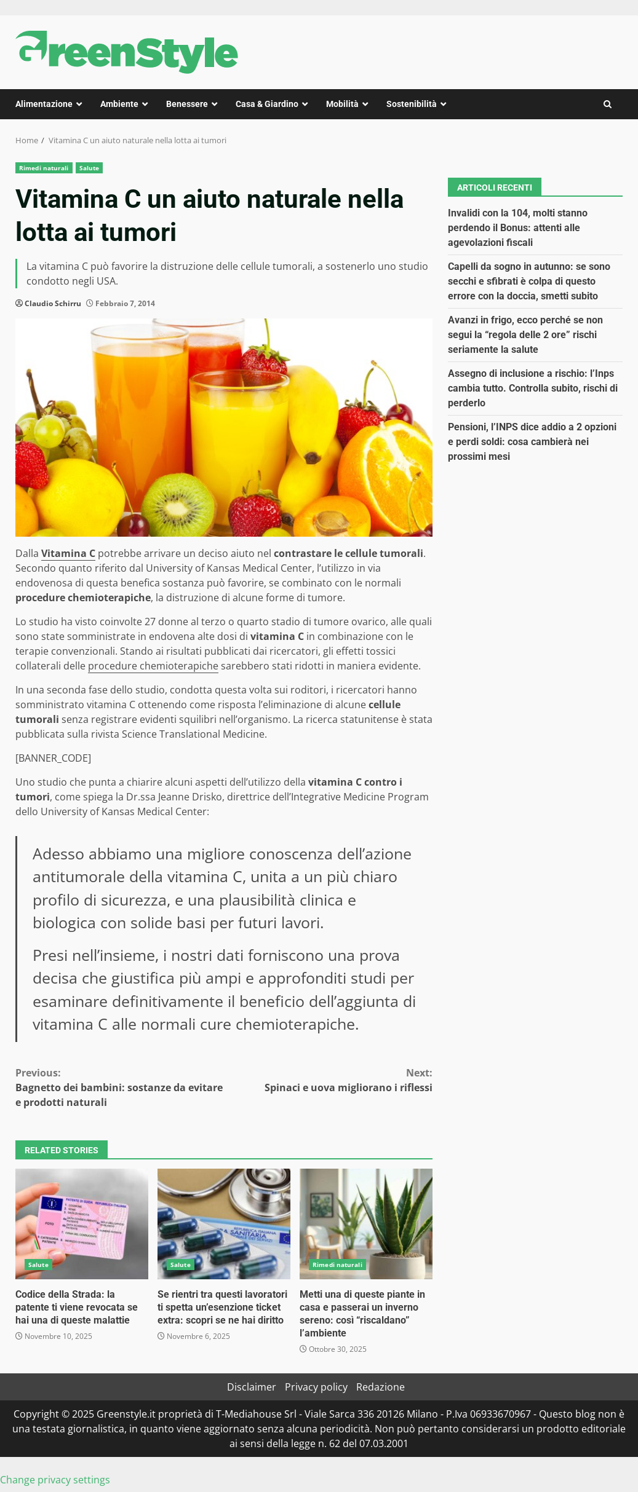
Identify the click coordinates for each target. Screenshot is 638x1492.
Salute (89, 168)
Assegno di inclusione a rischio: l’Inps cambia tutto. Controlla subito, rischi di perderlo (533, 388)
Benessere (187, 104)
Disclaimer (251, 1387)
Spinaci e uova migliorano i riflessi (328, 1079)
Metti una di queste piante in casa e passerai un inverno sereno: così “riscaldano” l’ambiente (366, 1224)
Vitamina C (68, 553)
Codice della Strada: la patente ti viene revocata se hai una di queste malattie (81, 1224)
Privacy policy (316, 1387)
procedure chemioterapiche (153, 666)
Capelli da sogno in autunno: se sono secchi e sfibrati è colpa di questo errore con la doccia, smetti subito (529, 281)
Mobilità (342, 104)
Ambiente (119, 104)
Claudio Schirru (53, 303)
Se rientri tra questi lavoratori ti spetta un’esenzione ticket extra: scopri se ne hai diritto (224, 1224)
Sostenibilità (411, 104)
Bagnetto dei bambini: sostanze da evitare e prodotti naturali (119, 1087)
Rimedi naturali (44, 168)
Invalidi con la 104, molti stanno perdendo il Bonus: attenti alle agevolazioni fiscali (518, 227)
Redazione (380, 1387)
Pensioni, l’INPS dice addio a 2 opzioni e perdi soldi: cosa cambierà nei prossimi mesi (532, 441)
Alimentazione (44, 104)
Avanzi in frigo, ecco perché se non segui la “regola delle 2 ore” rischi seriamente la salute (525, 334)
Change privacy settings (55, 1479)
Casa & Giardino (267, 104)
